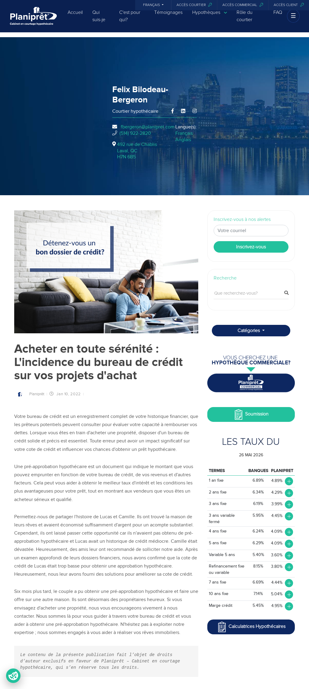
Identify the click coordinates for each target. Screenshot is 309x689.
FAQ (277, 16)
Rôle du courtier (245, 20)
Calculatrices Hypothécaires (251, 627)
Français (152, 5)
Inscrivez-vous (251, 246)
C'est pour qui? (129, 20)
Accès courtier (194, 5)
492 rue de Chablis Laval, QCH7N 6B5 (137, 150)
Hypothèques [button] (209, 16)
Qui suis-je (98, 20)
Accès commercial (242, 5)
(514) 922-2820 (135, 133)
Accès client (289, 5)
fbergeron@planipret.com (147, 127)
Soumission (251, 414)
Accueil (75, 16)
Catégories (249, 330)
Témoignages (168, 16)
